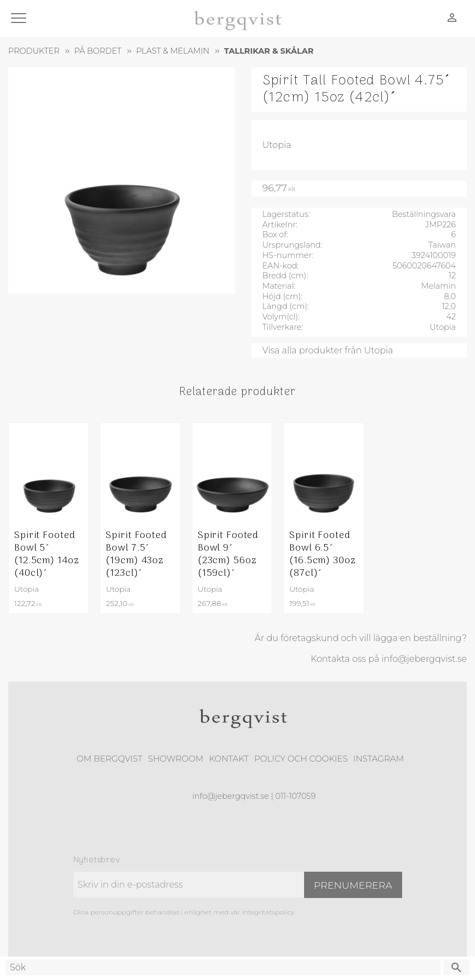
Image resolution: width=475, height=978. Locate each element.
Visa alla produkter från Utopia (327, 350)
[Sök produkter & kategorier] (222, 967)
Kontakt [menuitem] (229, 758)
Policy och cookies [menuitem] (301, 758)
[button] (20, 18)
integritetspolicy (268, 912)
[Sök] (456, 967)
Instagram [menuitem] (378, 758)
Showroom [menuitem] (175, 758)
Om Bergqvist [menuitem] (109, 758)
